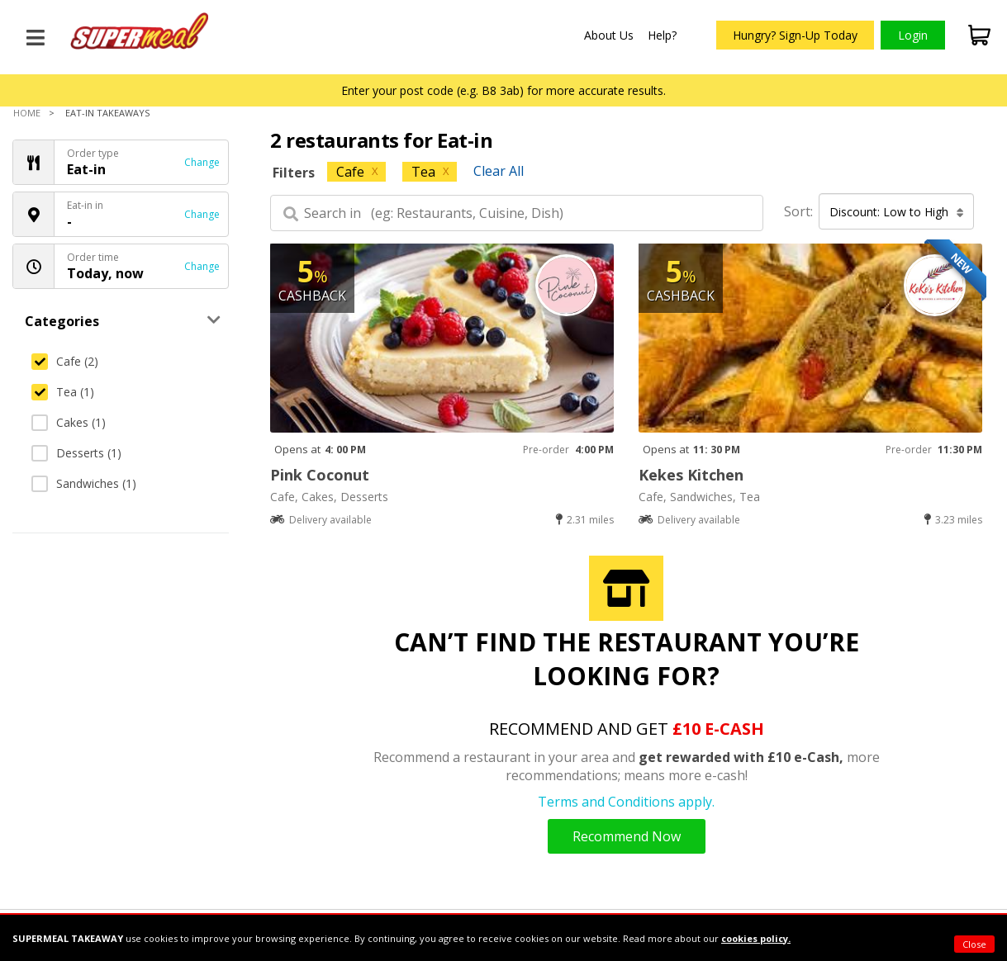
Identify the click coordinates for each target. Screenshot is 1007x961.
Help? (662, 35)
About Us (609, 35)
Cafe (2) (64, 361)
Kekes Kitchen (691, 475)
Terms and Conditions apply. (626, 802)
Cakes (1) (68, 422)
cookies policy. (756, 938)
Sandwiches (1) (83, 483)
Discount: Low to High (896, 212)
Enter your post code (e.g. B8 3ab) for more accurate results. (503, 90)
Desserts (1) (76, 453)
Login (913, 35)
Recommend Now (626, 836)
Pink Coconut (319, 475)
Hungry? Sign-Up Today (795, 35)
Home (26, 113)
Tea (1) (62, 392)
